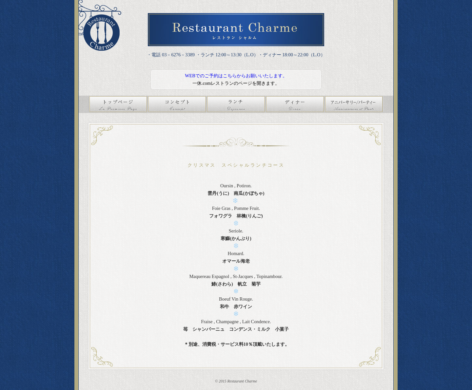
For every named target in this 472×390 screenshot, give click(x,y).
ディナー (295, 104)
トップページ (118, 104)
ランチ (236, 104)
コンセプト (177, 104)
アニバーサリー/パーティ (354, 104)
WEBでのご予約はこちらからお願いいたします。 (236, 75)
